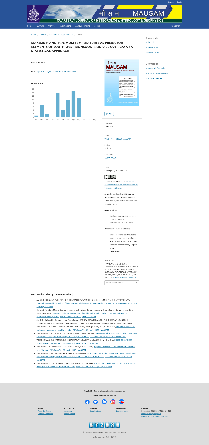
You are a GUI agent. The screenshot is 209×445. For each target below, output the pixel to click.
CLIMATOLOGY (111, 157)
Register (171, 2)
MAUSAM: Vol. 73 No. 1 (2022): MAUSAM (91, 330)
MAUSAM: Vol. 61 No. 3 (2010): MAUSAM (108, 336)
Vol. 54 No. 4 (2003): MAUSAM (61, 34)
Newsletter (68, 411)
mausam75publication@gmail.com (154, 416)
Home (29, 26)
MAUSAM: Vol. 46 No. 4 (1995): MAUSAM (94, 366)
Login (179, 2)
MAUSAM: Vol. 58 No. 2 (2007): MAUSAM (68, 350)
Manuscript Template (155, 68)
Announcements (82, 26)
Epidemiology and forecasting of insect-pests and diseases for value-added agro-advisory (77, 303)
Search (176, 26)
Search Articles (95, 411)
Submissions (65, 26)
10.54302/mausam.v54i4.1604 (124, 277)
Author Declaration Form (157, 73)
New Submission (121, 411)
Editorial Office (152, 52)
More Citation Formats (115, 282)
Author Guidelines (154, 78)
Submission (151, 42)
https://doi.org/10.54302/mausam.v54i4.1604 (56, 71)
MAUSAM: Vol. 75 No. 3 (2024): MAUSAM (78, 316)
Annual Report (69, 414)
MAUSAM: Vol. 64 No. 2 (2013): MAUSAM (81, 343)
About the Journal (44, 411)
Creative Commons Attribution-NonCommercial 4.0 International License (121, 184)
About (97, 26)
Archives (51, 26)
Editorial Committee (45, 414)
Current (40, 26)
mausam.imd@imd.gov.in (151, 414)
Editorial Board (152, 47)
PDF (110, 114)
